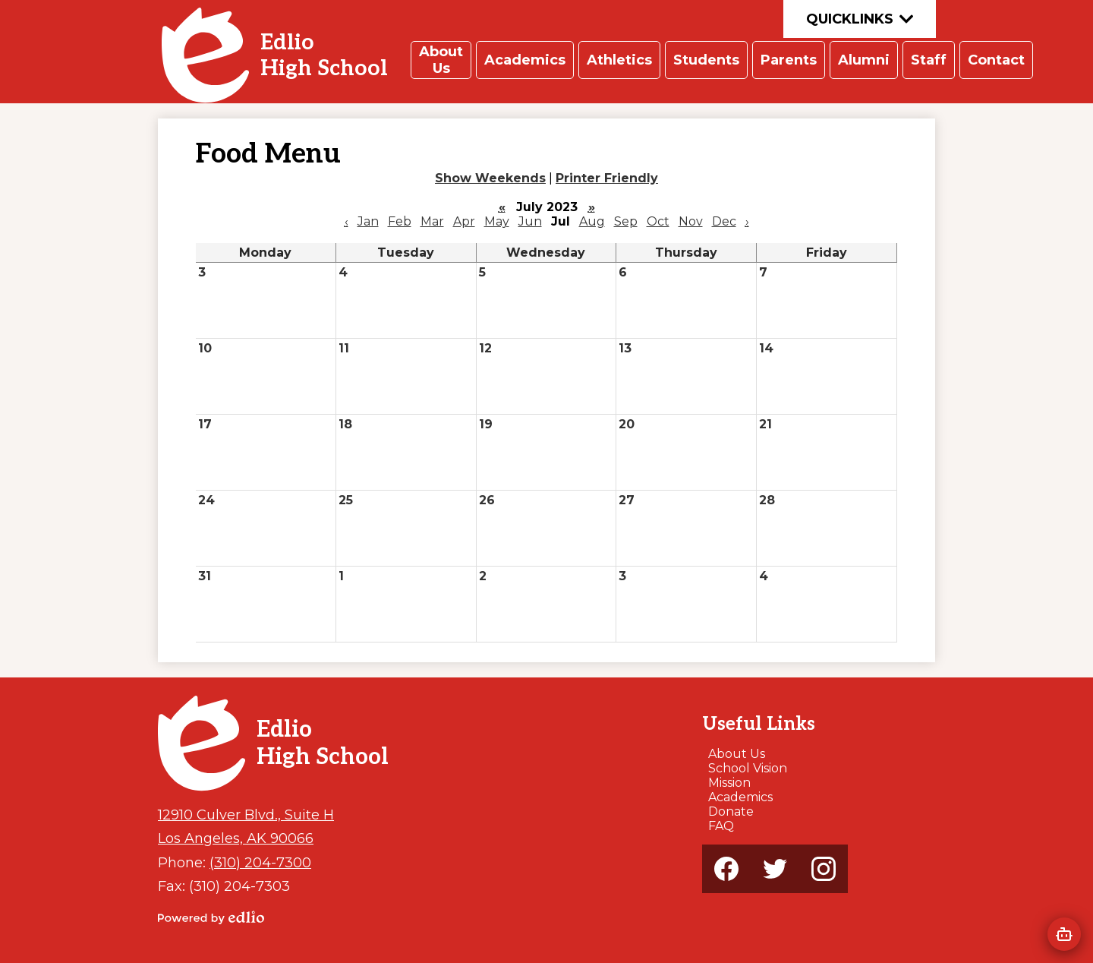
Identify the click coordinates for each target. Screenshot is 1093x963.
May (496, 221)
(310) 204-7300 (260, 862)
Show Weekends (490, 178)
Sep (626, 221)
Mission (729, 782)
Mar (432, 221)
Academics (740, 797)
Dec (724, 221)
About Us (736, 754)
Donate (731, 811)
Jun (530, 221)
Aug (592, 221)
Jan (368, 221)
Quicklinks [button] (859, 19)
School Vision (747, 768)
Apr (464, 221)
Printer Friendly (607, 178)
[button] (441, 60)
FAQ (721, 826)
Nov (691, 221)
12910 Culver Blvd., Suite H (246, 814)
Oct (658, 221)
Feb (399, 221)
